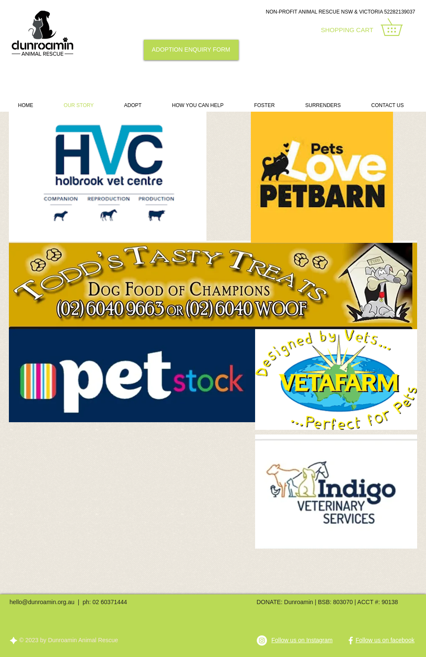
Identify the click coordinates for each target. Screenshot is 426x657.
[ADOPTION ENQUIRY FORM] (191, 50)
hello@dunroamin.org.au (42, 602)
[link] (400, 27)
